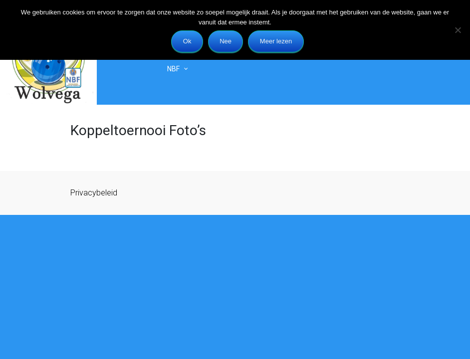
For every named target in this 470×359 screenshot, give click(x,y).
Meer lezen (276, 41)
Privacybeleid (93, 192)
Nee (226, 41)
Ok (187, 41)
